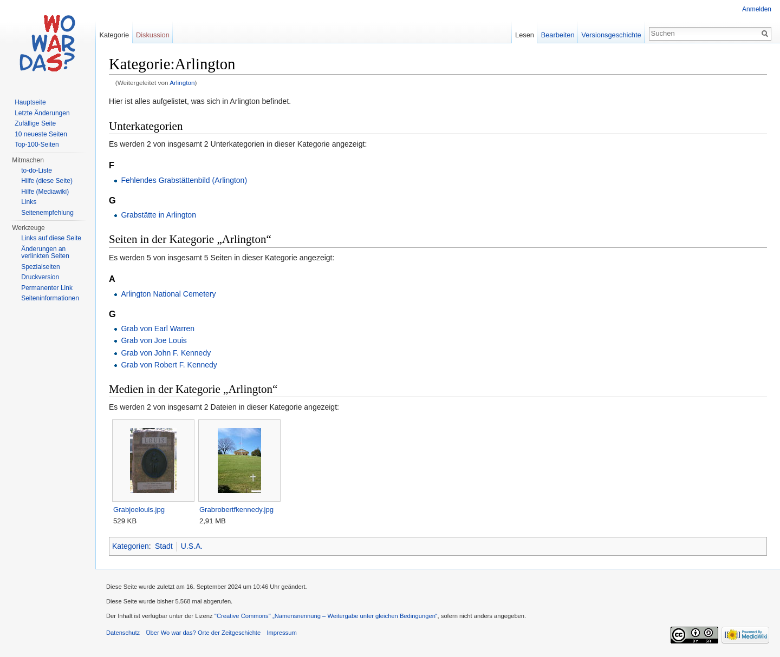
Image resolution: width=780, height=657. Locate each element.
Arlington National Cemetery (168, 294)
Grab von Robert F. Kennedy (169, 364)
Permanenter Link (47, 288)
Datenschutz (123, 632)
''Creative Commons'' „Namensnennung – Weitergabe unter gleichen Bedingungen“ (326, 616)
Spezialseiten (40, 267)
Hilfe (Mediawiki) (45, 191)
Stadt (164, 546)
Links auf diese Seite (51, 238)
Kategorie (114, 35)
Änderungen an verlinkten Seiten (45, 252)
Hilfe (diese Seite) (47, 181)
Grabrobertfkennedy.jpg (236, 509)
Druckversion (40, 277)
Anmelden (756, 9)
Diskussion (153, 35)
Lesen (524, 35)
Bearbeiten (558, 35)
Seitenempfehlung (47, 212)
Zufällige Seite (35, 123)
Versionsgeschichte (611, 35)
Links (28, 202)
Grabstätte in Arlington (158, 215)
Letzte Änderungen (42, 113)
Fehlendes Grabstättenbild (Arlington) (184, 180)
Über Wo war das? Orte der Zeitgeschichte (203, 632)
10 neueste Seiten (41, 134)
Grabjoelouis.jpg (139, 509)
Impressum (281, 632)
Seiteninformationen (50, 298)
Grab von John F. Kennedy (166, 353)
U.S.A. (192, 546)
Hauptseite (30, 102)
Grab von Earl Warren (157, 328)
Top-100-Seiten (36, 144)
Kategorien (130, 546)
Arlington (182, 82)
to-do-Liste (36, 170)
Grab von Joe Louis (153, 340)
